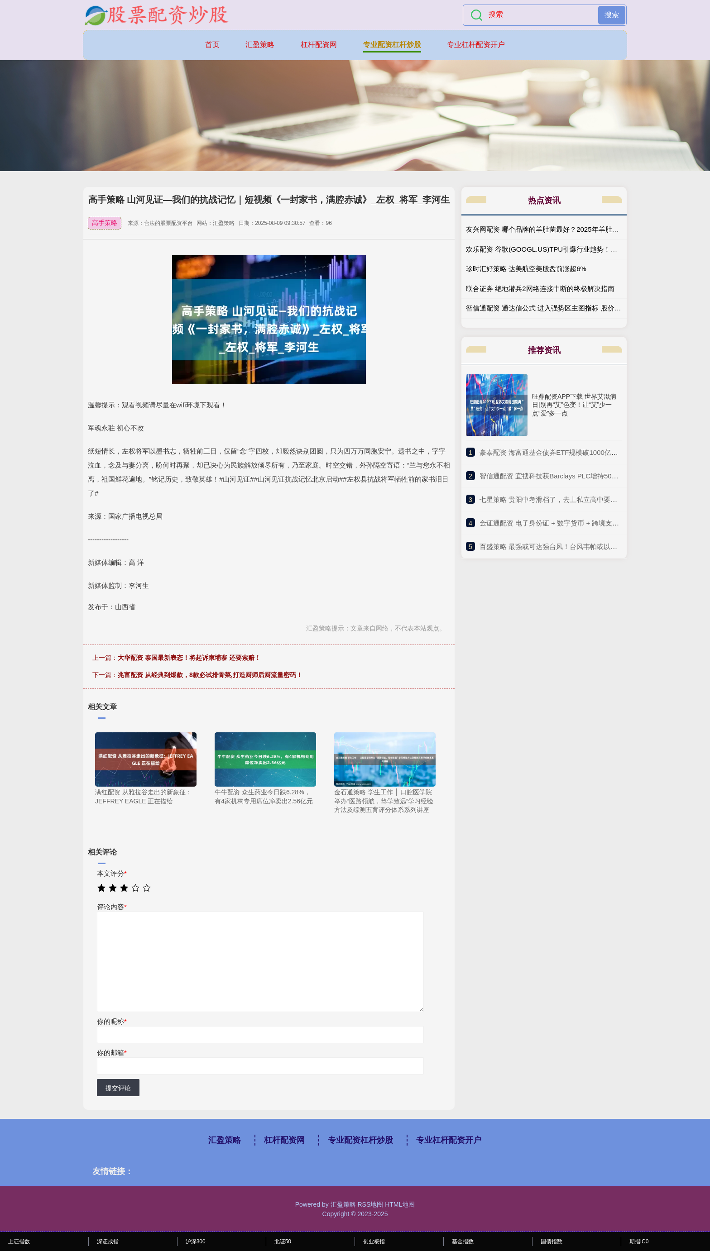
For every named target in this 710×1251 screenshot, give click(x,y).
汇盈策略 (259, 44)
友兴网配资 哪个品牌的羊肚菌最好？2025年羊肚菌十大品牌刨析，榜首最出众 (583, 229)
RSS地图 (370, 1204)
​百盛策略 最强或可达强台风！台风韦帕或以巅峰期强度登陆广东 (576, 546)
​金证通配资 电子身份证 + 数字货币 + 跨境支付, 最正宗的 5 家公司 (579, 523)
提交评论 (118, 1088)
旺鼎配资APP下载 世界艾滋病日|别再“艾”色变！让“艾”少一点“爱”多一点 (574, 404)
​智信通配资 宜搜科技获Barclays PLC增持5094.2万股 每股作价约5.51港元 (590, 476)
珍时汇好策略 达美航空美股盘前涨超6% (526, 268)
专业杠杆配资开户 (476, 44)
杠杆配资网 (319, 44)
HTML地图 (400, 1204)
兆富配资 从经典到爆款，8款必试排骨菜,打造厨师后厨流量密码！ (210, 674)
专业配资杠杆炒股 (392, 44)
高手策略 (104, 222)
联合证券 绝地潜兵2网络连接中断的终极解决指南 (540, 288)
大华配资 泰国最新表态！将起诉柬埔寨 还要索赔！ (189, 657)
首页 (212, 44)
